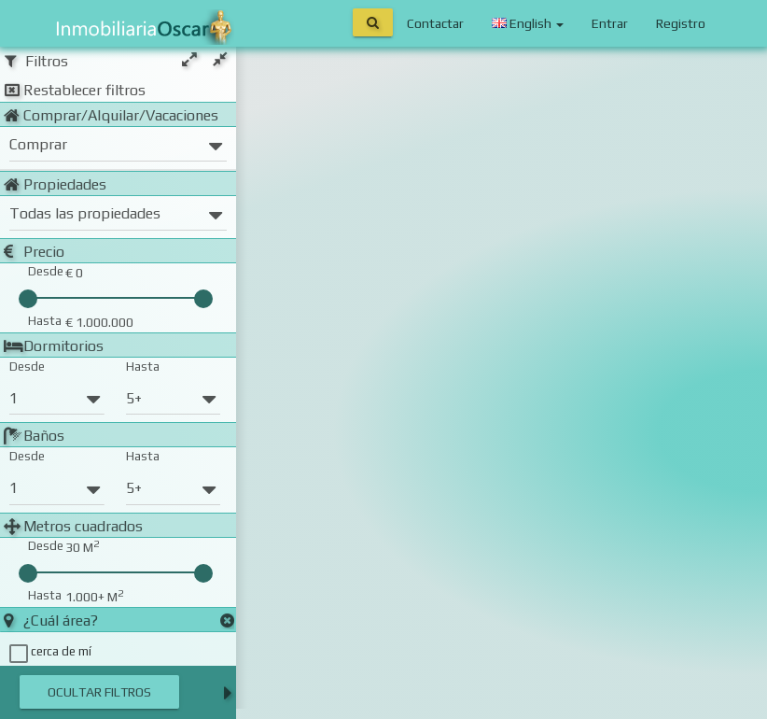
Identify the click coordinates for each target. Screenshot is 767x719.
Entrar (610, 23)
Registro (680, 23)
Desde (27, 367)
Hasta (143, 367)
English (528, 23)
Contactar (435, 23)
